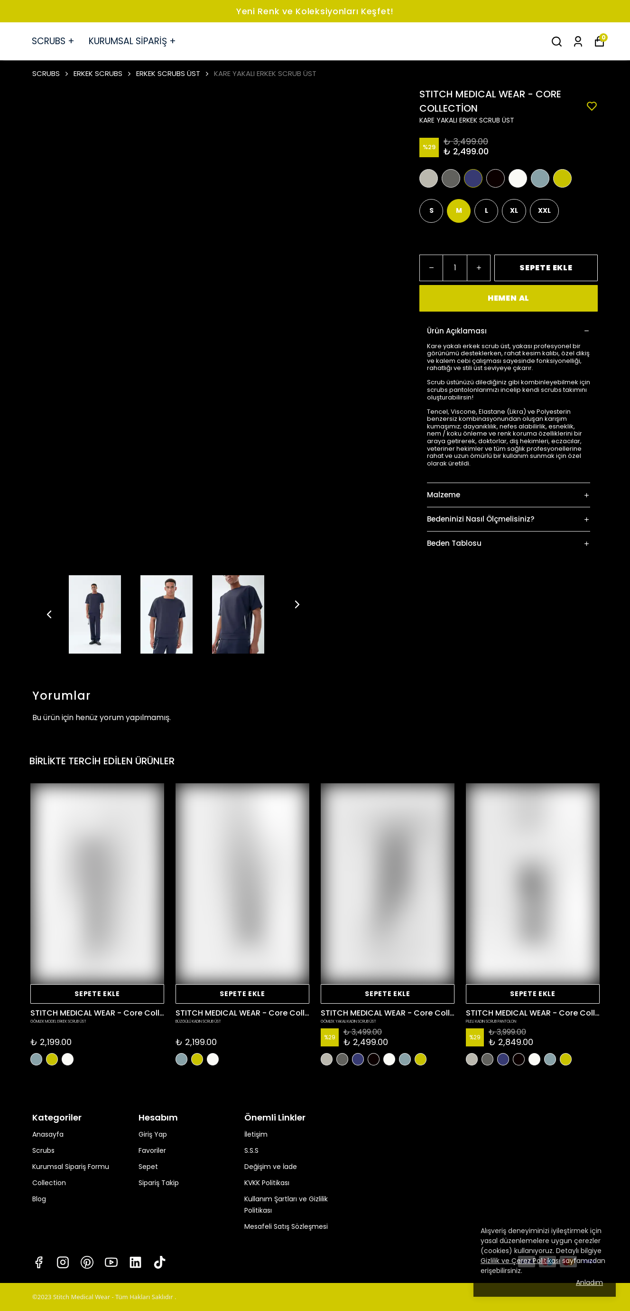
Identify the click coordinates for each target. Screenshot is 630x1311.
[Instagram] (62, 1262)
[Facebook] (38, 1262)
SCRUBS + (53, 41)
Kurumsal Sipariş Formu (70, 1166)
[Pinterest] (87, 1262)
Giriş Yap (153, 1134)
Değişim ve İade (270, 1166)
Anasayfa (48, 1134)
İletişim (256, 1134)
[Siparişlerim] (578, 42)
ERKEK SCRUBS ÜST (168, 73)
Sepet (148, 1166)
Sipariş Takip (159, 1183)
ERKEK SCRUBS (103, 73)
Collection (49, 1183)
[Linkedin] (135, 1262)
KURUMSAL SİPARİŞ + (132, 41)
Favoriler (152, 1150)
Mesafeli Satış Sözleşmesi (286, 1226)
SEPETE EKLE (546, 267)
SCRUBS (51, 73)
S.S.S (251, 1150)
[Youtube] (111, 1262)
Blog (39, 1199)
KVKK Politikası (266, 1183)
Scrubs (43, 1150)
